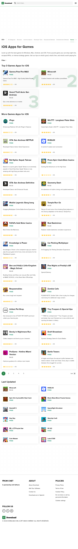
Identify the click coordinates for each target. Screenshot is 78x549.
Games (72, 39)
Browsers (19, 39)
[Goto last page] (72, 373)
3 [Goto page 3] (13, 373)
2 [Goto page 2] (8, 373)
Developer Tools (38, 39)
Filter (4, 60)
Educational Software (49, 39)
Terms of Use (59, 488)
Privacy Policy (59, 485)
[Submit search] (15, 3)
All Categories (11, 39)
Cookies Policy (59, 492)
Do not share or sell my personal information (62, 496)
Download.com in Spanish (36, 495)
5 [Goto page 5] (23, 373)
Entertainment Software (62, 39)
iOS (3, 39)
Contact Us (32, 492)
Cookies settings (60, 500)
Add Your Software (34, 488)
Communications (27, 39)
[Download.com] (7, 3)
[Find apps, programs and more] (43, 3)
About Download (34, 485)
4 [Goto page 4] (18, 373)
